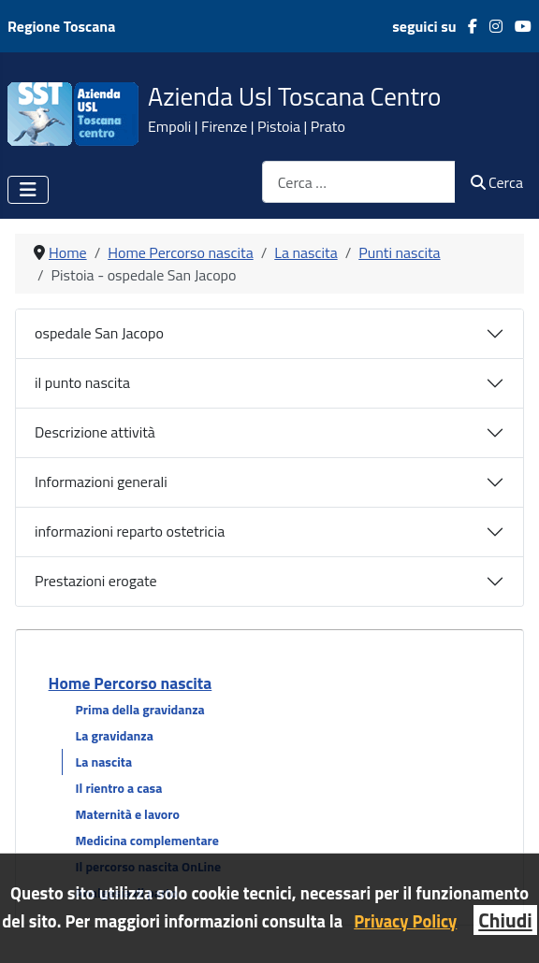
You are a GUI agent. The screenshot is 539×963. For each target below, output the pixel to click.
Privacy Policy (405, 921)
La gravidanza (114, 735)
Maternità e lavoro (128, 814)
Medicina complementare (147, 840)
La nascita (104, 761)
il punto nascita (82, 382)
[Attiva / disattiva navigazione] (28, 190)
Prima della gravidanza (140, 709)
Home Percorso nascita (130, 683)
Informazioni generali (101, 481)
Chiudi (505, 920)
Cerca (497, 182)
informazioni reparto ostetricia (130, 531)
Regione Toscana (61, 26)
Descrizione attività (95, 432)
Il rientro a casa (119, 788)
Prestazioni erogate (96, 580)
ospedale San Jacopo (99, 333)
